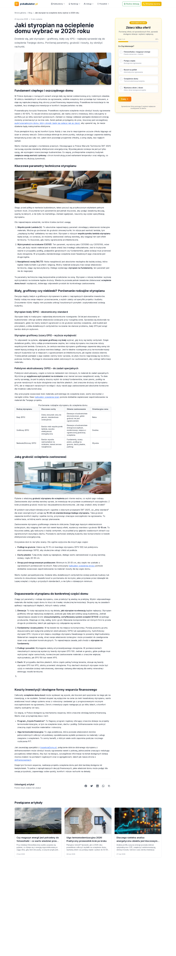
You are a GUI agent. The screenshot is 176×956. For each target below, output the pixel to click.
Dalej (124, 99)
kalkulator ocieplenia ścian (47, 397)
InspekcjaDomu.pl (48, 747)
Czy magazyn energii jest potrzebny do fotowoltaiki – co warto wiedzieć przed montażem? (38, 841)
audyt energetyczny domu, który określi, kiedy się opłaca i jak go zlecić (47, 123)
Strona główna (20, 13)
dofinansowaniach (23, 760)
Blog (30, 13)
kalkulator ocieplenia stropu (82, 566)
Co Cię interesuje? (126, 46)
